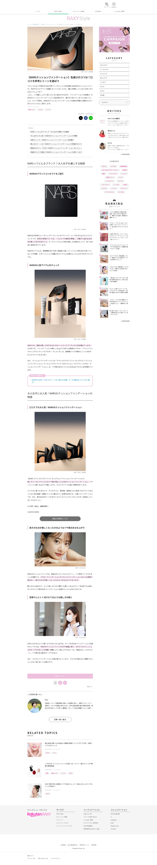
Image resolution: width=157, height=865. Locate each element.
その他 (102, 95)
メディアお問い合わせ (90, 817)
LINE (112, 823)
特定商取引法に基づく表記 (92, 829)
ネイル (102, 87)
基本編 (125, 170)
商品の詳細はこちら (60, 518)
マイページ (59, 820)
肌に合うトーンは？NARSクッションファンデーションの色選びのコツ (56, 144)
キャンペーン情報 (78, 11)
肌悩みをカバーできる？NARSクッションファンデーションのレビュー (56, 148)
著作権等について (84, 845)
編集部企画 (123, 166)
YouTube (113, 829)
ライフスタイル (109, 192)
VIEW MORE (125, 154)
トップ (37, 11)
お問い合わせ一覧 (43, 858)
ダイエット (124, 188)
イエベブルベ (105, 185)
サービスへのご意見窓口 (91, 823)
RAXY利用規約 (88, 826)
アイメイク (103, 74)
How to (47, 753)
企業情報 (63, 845)
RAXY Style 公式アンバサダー (110, 170)
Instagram (114, 820)
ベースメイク (36, 107)
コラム (102, 91)
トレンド (123, 174)
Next (89, 686)
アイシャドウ (113, 174)
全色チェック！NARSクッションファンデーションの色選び (52, 140)
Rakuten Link (115, 826)
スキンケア (103, 65)
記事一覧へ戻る (60, 719)
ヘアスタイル (109, 181)
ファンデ (48, 109)
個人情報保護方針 (73, 845)
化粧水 (125, 185)
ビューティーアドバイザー (64, 826)
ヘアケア (103, 82)
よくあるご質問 (119, 11)
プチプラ (120, 181)
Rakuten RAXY (36, 4)
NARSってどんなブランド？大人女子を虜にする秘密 (49, 131)
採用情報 (93, 845)
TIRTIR (70, 773)
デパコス (40, 109)
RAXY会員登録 (115, 814)
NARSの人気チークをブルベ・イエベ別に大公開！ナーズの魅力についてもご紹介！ (61, 381)
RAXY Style (58, 11)
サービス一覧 (31, 858)
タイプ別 (121, 192)
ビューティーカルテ (62, 823)
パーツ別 (116, 185)
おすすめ (113, 166)
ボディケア (103, 78)
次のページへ (60, 676)
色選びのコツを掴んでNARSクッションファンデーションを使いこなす (56, 152)
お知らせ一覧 (88, 814)
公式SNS (98, 11)
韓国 (47, 773)
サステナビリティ (56, 858)
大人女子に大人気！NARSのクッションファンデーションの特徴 (53, 136)
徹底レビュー (32, 109)
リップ (54, 753)
